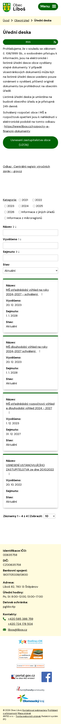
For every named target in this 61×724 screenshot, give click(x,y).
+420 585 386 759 (20, 619)
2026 (10, 212)
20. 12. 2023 (14, 305)
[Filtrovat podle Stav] (30, 270)
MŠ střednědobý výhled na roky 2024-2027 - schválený (27, 292)
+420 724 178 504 (20, 624)
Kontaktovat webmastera (34, 710)
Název (8, 227)
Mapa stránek (24, 713)
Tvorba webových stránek (28, 716)
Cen (7, 153)
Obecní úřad (21, 20)
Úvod (6, 20)
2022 (38, 200)
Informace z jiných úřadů (37, 212)
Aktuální (11, 326)
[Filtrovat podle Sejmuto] (30, 258)
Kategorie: (10, 200)
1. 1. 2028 (12, 316)
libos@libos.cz (17, 630)
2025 (39, 206)
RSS (41, 42)
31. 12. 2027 (13, 434)
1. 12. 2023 (12, 423)
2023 (10, 206)
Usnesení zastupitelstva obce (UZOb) (30, 142)
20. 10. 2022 (14, 485)
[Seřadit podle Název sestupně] (16, 227)
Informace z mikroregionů (24, 218)
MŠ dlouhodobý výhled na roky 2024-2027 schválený (26, 349)
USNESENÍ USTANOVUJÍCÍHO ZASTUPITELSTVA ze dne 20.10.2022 (30, 469)
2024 (25, 206)
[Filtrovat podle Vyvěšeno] (30, 245)
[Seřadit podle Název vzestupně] (16, 226)
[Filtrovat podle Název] (30, 232)
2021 (25, 200)
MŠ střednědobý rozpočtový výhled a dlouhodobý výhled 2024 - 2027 (30, 408)
